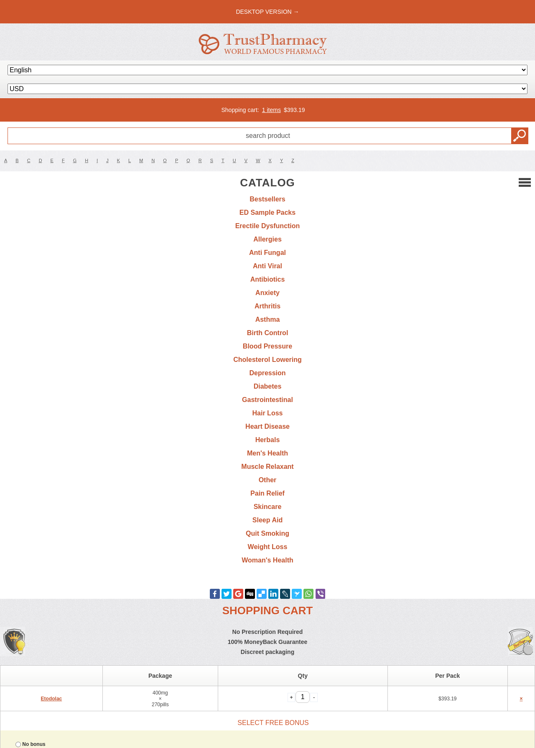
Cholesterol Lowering (267, 359)
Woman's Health (267, 560)
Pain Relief (267, 493)
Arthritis (267, 306)
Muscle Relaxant (267, 466)
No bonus (33, 744)
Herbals (267, 439)
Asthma (267, 319)
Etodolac (51, 699)
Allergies (267, 239)
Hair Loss (267, 413)
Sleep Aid (267, 520)
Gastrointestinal (267, 399)
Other (268, 479)
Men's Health (267, 453)
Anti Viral (267, 266)
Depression (267, 373)
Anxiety (267, 292)
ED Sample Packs (267, 212)
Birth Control (267, 332)
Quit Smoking (267, 533)
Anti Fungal (267, 252)
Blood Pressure (267, 346)
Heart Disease (267, 426)
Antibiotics (267, 279)
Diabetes (268, 386)
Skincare (268, 506)
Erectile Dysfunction (267, 225)
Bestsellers (267, 199)
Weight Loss (268, 546)
